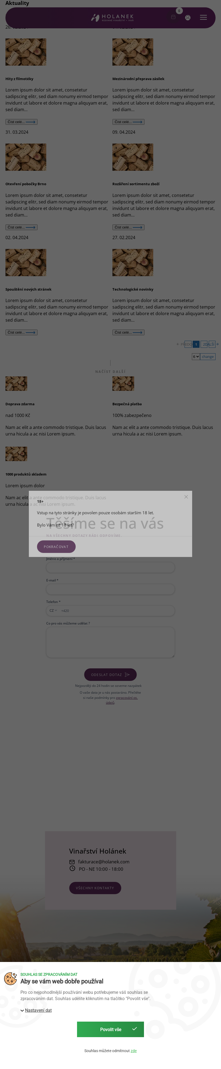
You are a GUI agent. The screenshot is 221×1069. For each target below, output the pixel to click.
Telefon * (53, 601)
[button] (186, 17)
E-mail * (52, 580)
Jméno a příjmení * (60, 558)
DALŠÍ (212, 344)
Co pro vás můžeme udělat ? (68, 623)
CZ (52, 610)
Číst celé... (21, 122)
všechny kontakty (95, 888)
